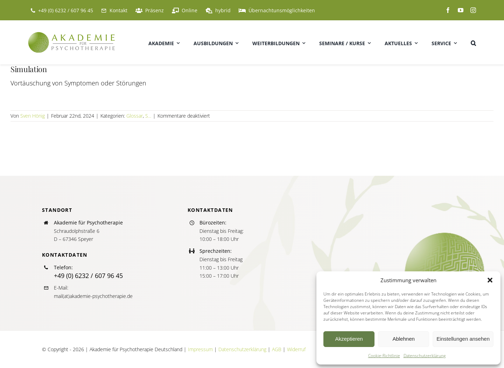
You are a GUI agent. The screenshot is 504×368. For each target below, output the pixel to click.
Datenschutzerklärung (425, 356)
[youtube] (460, 10)
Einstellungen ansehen (463, 339)
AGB (276, 349)
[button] (489, 280)
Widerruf (296, 349)
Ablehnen (403, 339)
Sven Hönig (32, 115)
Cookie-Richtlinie (384, 356)
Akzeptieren (349, 339)
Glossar (134, 115)
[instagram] (473, 10)
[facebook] (448, 10)
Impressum (200, 349)
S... (148, 115)
